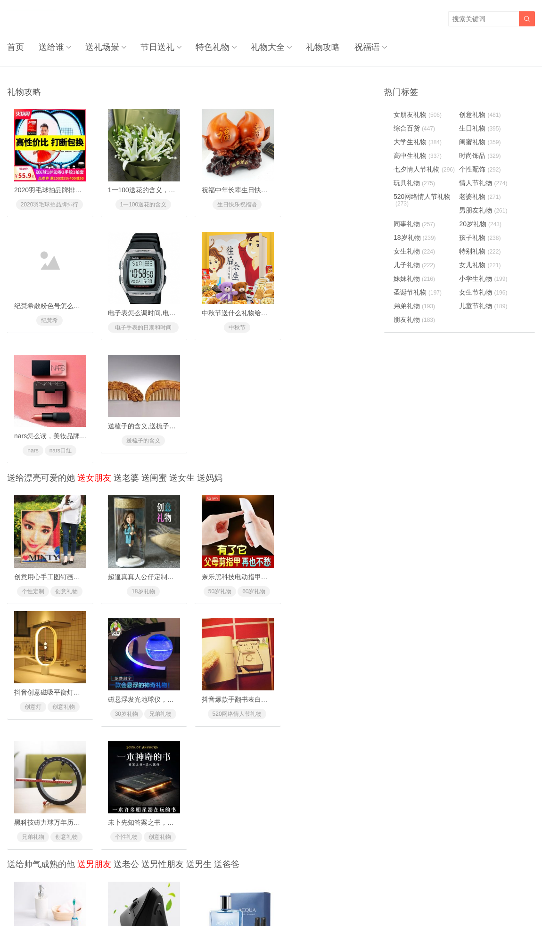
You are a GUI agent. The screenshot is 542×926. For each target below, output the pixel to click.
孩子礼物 (480, 237)
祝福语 (366, 47)
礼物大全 (267, 47)
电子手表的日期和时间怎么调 (49, 326)
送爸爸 (226, 615)
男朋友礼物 (484, 210)
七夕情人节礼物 (424, 169)
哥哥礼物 (32, 849)
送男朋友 (94, 615)
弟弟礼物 (414, 306)
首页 (15, 47)
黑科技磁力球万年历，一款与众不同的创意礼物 (268, 572)
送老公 (126, 615)
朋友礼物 (414, 319)
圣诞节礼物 (418, 292)
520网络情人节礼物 (141, 587)
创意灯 (309, 465)
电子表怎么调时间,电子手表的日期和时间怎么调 (84, 311)
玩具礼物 (414, 183)
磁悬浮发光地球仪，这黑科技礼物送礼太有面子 (83, 572)
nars (217, 325)
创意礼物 (65, 465)
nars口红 (245, 325)
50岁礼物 (217, 465)
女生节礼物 (484, 292)
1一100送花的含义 (141, 203)
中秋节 (141, 325)
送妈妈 (209, 353)
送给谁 (51, 47)
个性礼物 (309, 587)
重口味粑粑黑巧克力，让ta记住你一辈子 (165, 834)
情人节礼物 (484, 183)
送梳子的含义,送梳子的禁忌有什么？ (345, 301)
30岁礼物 (32, 587)
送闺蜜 (154, 353)
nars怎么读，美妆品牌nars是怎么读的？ (258, 311)
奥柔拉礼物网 (248, 898)
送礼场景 (102, 47)
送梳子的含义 (327, 315)
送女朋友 (94, 353)
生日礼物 (480, 128)
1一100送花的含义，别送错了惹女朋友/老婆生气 (177, 189)
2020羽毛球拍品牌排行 (49, 203)
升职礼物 (125, 727)
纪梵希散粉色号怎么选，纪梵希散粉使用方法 (358, 189)
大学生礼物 (418, 142)
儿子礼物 (414, 265)
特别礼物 (480, 251)
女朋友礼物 (418, 114)
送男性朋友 (162, 615)
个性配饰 (233, 727)
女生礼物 (414, 251)
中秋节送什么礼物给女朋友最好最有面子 (166, 311)
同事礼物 (158, 727)
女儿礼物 (480, 265)
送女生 (182, 353)
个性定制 (32, 465)
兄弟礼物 (66, 587)
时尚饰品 (65, 849)
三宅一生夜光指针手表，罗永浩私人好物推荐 (265, 834)
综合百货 (414, 128)
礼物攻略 (322, 47)
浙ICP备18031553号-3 (302, 898)
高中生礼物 (418, 155)
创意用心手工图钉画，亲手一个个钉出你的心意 (83, 450)
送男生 (199, 615)
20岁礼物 (481, 224)
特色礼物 (212, 47)
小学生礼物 (484, 278)
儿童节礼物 (484, 306)
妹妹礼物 (414, 278)
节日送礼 (157, 47)
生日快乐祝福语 (234, 203)
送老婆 (126, 353)
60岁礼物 (251, 465)
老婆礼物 (480, 196)
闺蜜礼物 (480, 142)
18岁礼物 (141, 465)
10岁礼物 (309, 727)
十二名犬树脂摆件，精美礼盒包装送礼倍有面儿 (361, 834)
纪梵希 (326, 203)
